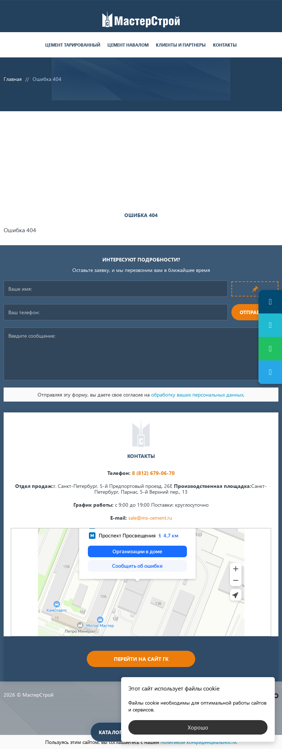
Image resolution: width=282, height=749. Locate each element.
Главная (13, 78)
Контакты (225, 45)
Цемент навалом (128, 45)
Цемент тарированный (72, 45)
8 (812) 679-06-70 (153, 472)
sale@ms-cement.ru (150, 517)
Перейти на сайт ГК (141, 658)
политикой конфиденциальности (198, 742)
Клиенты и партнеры (181, 45)
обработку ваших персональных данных (197, 394)
